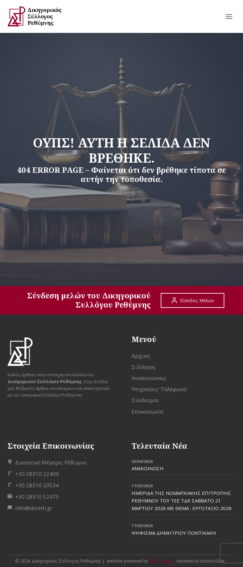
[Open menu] (228, 16)
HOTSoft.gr (160, 561)
